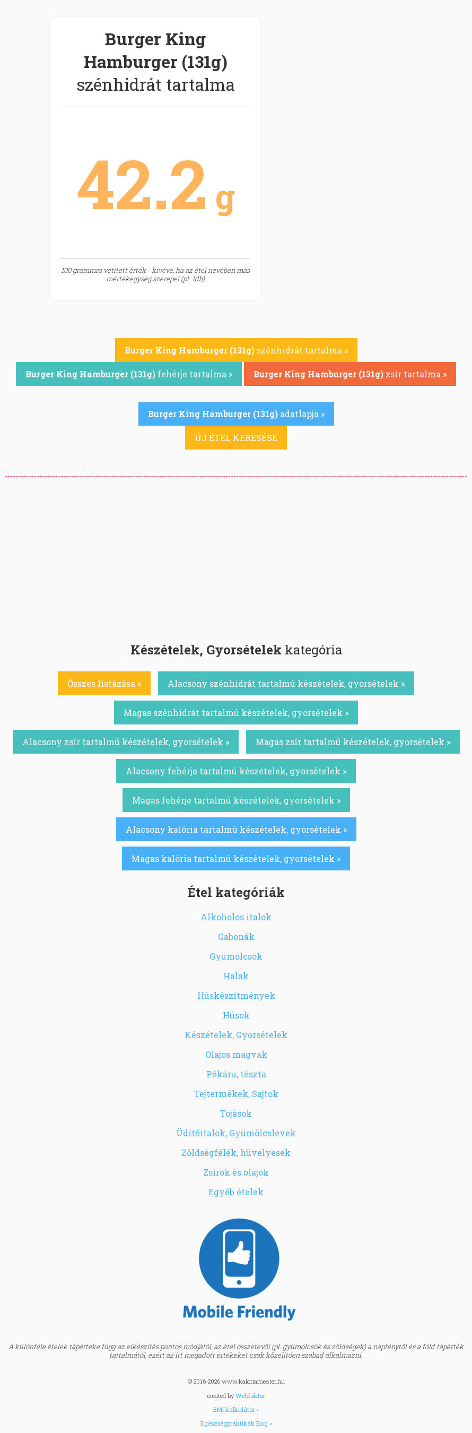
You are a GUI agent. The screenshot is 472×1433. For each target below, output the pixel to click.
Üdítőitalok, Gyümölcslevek (236, 1132)
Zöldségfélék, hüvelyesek (236, 1152)
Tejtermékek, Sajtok (236, 1093)
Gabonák (236, 936)
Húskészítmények (236, 995)
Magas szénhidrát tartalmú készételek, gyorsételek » (236, 712)
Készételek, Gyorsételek (236, 1034)
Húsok (236, 1015)
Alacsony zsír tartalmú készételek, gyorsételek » (125, 741)
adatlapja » (236, 413)
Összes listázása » (104, 683)
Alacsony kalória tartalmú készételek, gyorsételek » (236, 829)
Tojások (236, 1113)
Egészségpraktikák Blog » (236, 1423)
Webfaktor (250, 1396)
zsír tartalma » (350, 373)
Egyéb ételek (236, 1191)
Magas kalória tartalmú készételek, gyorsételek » (236, 858)
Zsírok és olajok (236, 1172)
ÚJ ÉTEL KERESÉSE (236, 437)
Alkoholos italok (236, 916)
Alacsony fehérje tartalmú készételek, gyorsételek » (236, 770)
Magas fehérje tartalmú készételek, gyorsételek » (236, 800)
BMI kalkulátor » (236, 1409)
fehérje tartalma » (128, 373)
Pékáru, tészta (236, 1074)
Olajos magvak (236, 1054)
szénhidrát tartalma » (236, 350)
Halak (236, 975)
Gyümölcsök (236, 956)
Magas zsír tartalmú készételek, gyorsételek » (353, 741)
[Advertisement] (236, 556)
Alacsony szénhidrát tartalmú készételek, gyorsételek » (286, 683)
